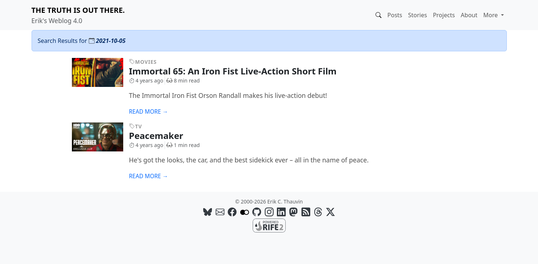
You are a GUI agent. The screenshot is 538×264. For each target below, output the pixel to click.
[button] (378, 15)
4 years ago (146, 80)
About (469, 15)
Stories (417, 15)
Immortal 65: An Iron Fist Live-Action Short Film (238, 71)
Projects (444, 15)
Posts (394, 15)
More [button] (491, 15)
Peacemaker (161, 135)
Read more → (148, 111)
